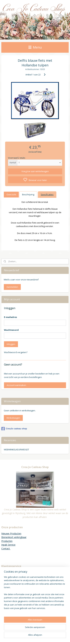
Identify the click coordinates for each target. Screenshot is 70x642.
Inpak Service (8, 544)
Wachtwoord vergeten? (15, 352)
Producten (6, 541)
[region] (35, 594)
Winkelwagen (13, 417)
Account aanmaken (16, 385)
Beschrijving (28, 194)
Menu (35, 47)
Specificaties (47, 194)
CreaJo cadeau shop (14, 429)
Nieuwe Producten (11, 533)
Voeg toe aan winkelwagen (35, 171)
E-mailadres (10, 317)
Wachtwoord (11, 329)
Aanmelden (12, 286)
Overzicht (11, 194)
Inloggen (11, 344)
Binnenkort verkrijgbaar (13, 537)
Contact (5, 548)
